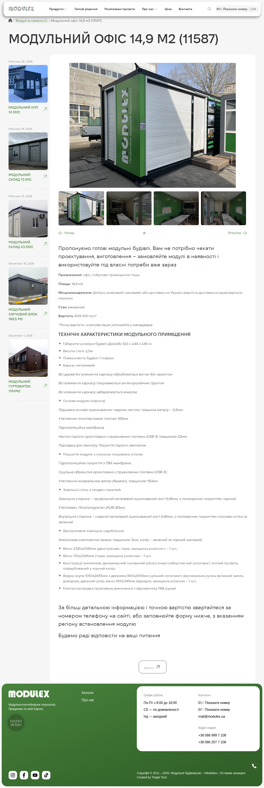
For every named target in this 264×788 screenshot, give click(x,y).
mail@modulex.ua (211, 716)
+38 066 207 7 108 (212, 742)
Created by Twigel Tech (152, 777)
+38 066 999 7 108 (212, 735)
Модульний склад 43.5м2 (21, 244)
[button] (66, 233)
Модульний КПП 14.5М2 (23, 110)
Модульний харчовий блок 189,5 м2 (23, 314)
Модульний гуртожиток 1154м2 (20, 386)
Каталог (88, 693)
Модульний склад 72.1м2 (20, 177)
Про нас (88, 700)
